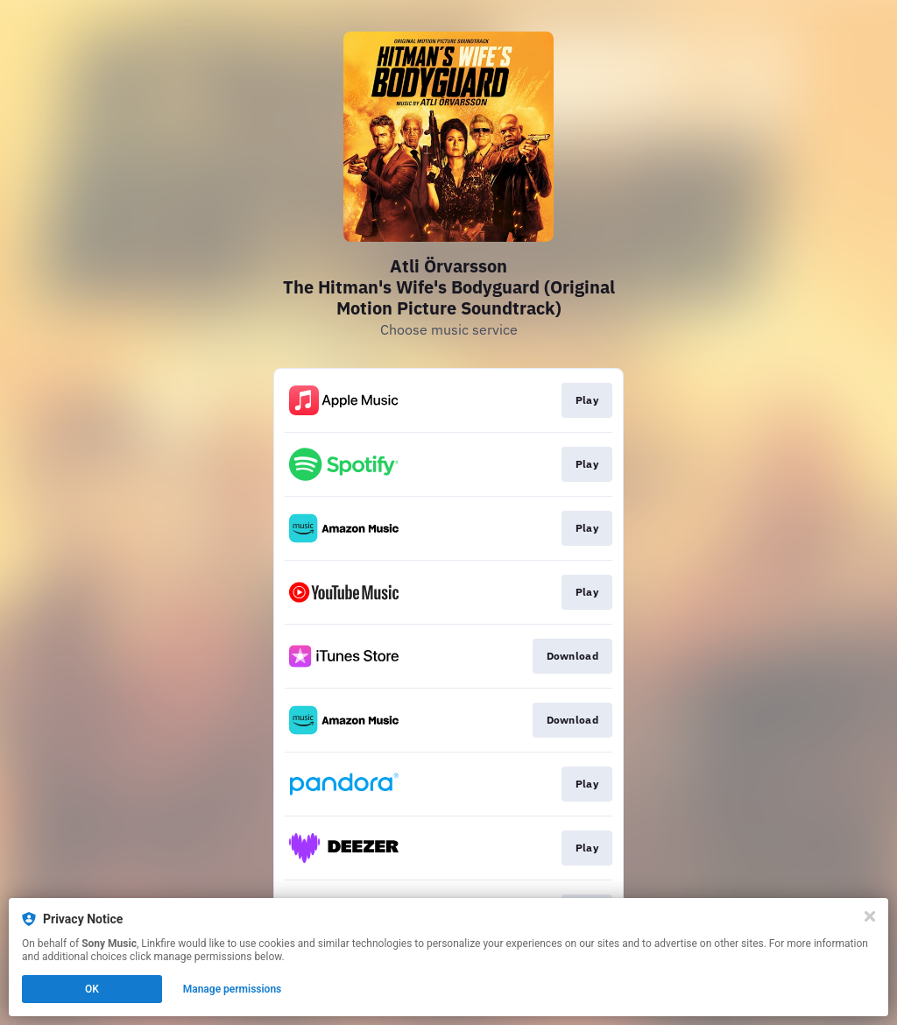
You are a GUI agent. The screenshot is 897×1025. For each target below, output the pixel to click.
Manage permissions (232, 989)
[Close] (870, 916)
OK (92, 989)
